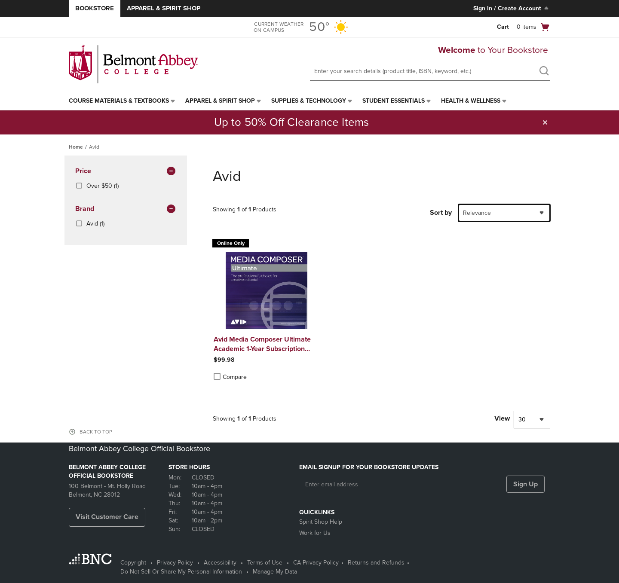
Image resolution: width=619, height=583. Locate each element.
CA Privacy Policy (316, 562)
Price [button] (125, 171)
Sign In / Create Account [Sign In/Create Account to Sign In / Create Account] (511, 8)
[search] (543, 71)
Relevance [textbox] (477, 213)
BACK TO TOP (96, 432)
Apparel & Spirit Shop (163, 8)
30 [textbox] (522, 419)
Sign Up (525, 484)
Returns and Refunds (376, 562)
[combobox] (504, 213)
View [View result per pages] (502, 418)
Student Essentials (393, 100)
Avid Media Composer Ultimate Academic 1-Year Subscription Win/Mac (262, 344)
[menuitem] (122, 101)
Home (76, 147)
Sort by (441, 212)
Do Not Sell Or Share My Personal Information (181, 571)
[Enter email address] (399, 484)
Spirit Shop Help (320, 521)
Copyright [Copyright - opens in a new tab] (133, 562)
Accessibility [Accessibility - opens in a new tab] (220, 562)
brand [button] (125, 209)
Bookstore (94, 8)
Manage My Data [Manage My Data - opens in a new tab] (275, 571)
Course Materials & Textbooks (119, 100)
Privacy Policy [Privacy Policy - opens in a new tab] (175, 562)
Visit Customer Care (107, 517)
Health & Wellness (470, 100)
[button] (545, 122)
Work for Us (315, 533)
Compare (230, 377)
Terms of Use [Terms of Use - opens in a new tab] (264, 562)
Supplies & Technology (308, 100)
